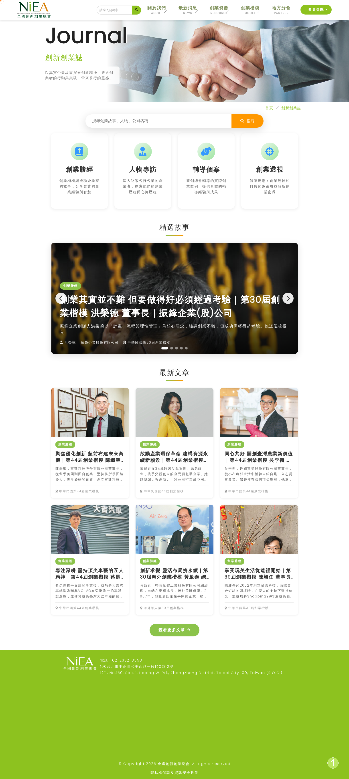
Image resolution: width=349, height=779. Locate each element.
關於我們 (156, 10)
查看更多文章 (174, 630)
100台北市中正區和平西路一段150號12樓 (136, 666)
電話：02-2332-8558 (121, 660)
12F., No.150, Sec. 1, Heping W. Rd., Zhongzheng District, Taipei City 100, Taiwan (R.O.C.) (191, 672)
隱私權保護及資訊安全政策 (174, 772)
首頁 (269, 108)
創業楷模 (250, 10)
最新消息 (187, 10)
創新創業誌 (291, 108)
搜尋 (247, 121)
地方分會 (281, 10)
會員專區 (316, 9)
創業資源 (219, 10)
